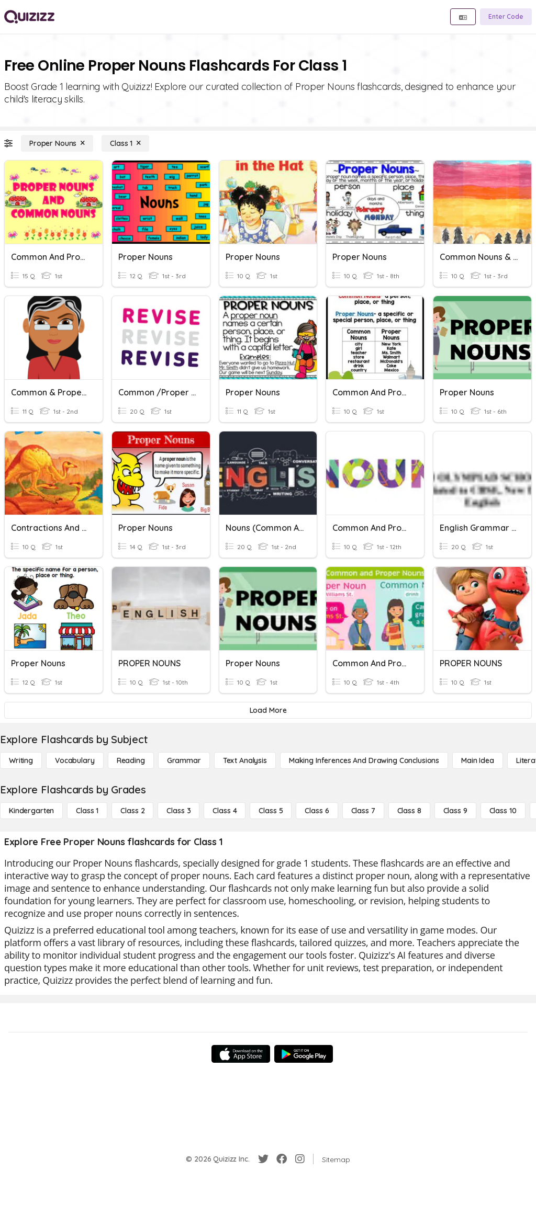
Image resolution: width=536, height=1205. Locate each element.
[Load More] (268, 710)
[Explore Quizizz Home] (29, 17)
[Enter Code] (506, 16)
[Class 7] (363, 810)
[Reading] (131, 760)
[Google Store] (303, 1054)
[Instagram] (300, 1159)
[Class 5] (271, 810)
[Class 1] (125, 143)
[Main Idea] (477, 760)
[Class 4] (224, 810)
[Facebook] (281, 1159)
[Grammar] (184, 760)
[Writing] (21, 760)
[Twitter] (263, 1159)
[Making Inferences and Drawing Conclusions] (364, 760)
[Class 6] (317, 810)
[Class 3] (178, 810)
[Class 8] (409, 810)
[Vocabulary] (75, 760)
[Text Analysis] (245, 760)
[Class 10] (503, 810)
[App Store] (240, 1054)
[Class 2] (132, 810)
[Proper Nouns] (57, 143)
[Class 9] (455, 810)
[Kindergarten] (31, 810)
